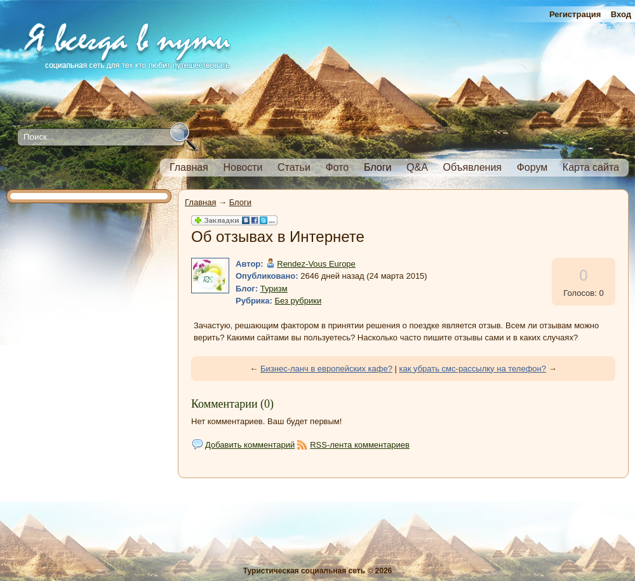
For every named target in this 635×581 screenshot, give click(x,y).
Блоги (240, 202)
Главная (200, 202)
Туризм (274, 288)
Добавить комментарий (250, 445)
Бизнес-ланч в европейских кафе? (326, 368)
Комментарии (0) (232, 403)
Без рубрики (298, 300)
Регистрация (575, 14)
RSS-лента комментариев (360, 445)
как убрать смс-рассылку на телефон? (473, 368)
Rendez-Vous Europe (316, 264)
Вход (621, 14)
